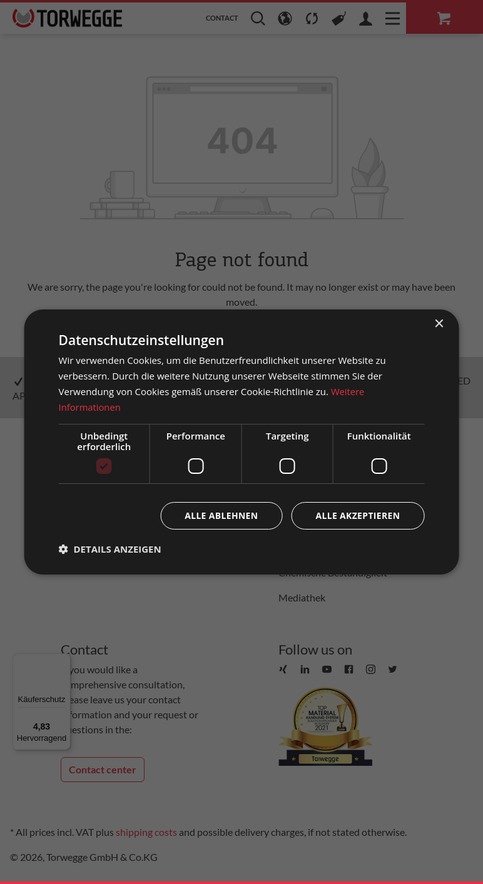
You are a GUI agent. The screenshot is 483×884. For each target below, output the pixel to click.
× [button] (438, 324)
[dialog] (241, 442)
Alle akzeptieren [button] (357, 515)
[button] (110, 549)
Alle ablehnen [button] (220, 515)
